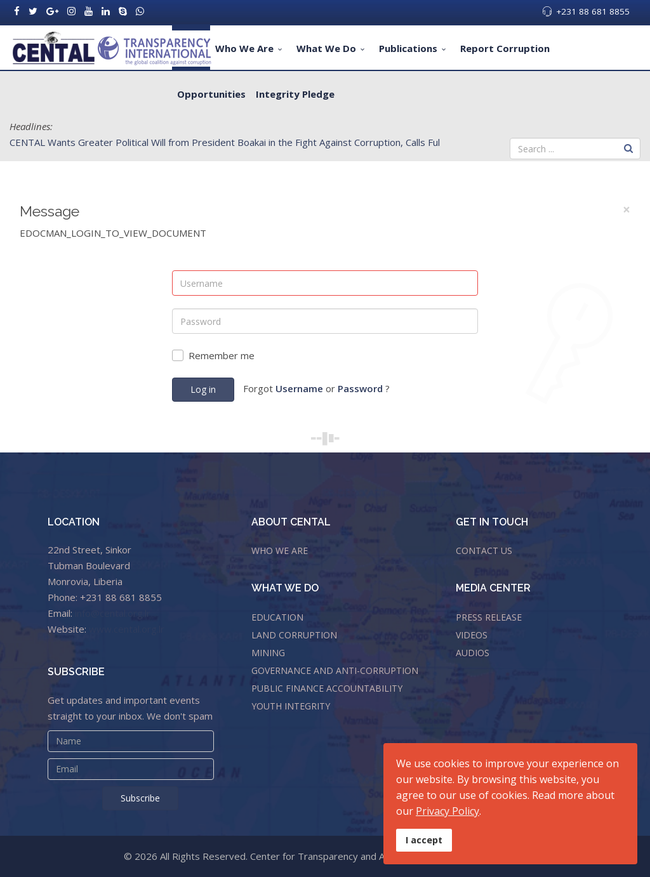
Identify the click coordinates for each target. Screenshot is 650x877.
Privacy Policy (447, 811)
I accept (424, 840)
